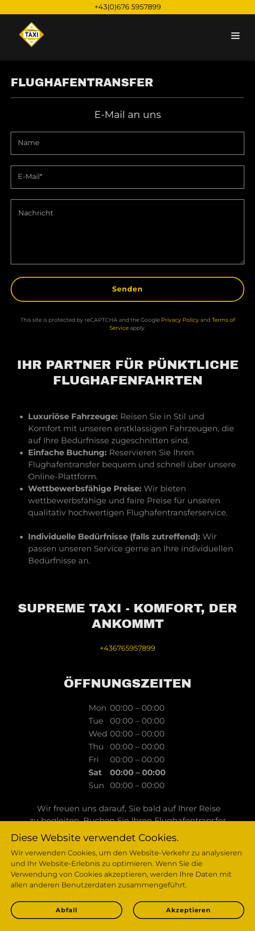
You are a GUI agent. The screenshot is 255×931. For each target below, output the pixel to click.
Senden (127, 289)
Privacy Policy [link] (180, 319)
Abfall (66, 910)
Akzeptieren (188, 910)
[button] (235, 36)
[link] (32, 35)
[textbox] (127, 143)
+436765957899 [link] (127, 648)
